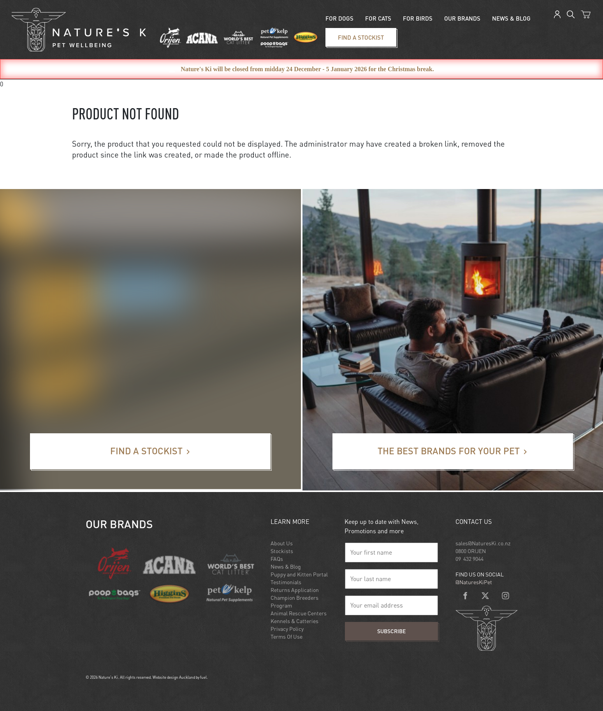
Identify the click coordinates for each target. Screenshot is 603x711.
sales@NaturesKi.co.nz (482, 543)
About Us (282, 543)
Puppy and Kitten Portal (299, 574)
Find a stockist (339, 33)
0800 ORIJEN (470, 551)
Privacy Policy (287, 628)
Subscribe (391, 631)
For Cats (378, 18)
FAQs (277, 558)
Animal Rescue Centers (299, 613)
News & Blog (286, 566)
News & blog (511, 18)
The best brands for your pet (371, 438)
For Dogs (339, 18)
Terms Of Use (286, 636)
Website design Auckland (174, 677)
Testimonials (286, 582)
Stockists (282, 551)
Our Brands (462, 18)
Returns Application (295, 590)
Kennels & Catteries (294, 621)
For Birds (417, 18)
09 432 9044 (469, 558)
